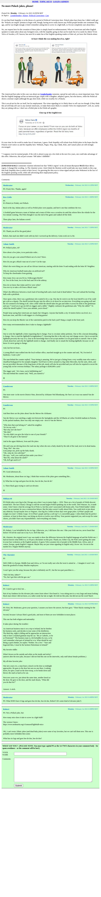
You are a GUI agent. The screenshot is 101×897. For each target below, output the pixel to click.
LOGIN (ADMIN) (61, 1)
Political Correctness (37, 15)
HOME (35, 1)
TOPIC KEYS (46, 1)
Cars (47, 15)
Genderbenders (16, 15)
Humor (25, 15)
